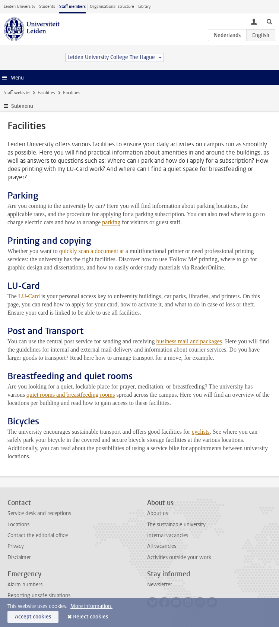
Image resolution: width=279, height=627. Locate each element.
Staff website (16, 93)
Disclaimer (19, 557)
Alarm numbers (24, 584)
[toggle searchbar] (269, 21)
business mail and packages (189, 341)
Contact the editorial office (37, 535)
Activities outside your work (179, 557)
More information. (91, 606)
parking (111, 222)
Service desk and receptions (39, 513)
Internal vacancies (167, 535)
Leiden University (19, 6)
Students (47, 6)
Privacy (15, 546)
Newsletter (159, 584)
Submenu (22, 106)
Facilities (46, 93)
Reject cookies (90, 616)
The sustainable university (176, 524)
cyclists (201, 431)
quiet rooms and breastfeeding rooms (70, 395)
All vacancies (161, 546)
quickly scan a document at (91, 251)
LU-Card (29, 296)
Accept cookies (33, 616)
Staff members (72, 6)
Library (144, 6)
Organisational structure (112, 6)
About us (157, 513)
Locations (18, 524)
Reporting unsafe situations (38, 595)
